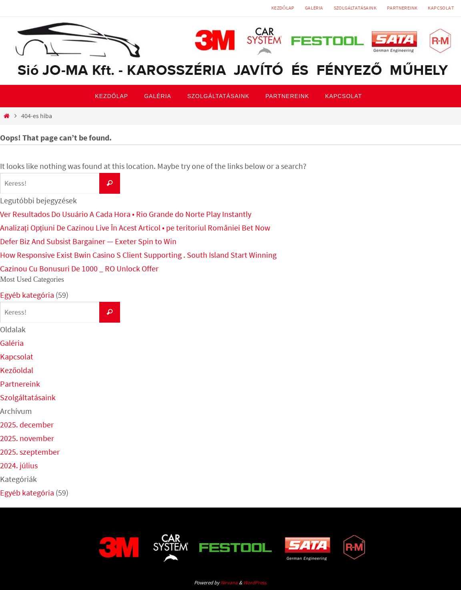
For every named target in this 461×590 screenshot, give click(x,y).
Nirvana (229, 582)
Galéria (314, 8)
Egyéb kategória (27, 295)
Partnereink (402, 8)
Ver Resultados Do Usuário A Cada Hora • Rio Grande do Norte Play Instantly (125, 214)
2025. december (27, 424)
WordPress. (255, 582)
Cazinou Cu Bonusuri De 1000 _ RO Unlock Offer (79, 268)
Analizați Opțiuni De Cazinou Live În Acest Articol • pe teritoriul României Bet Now (135, 228)
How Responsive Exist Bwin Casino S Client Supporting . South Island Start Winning (138, 255)
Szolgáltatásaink (355, 8)
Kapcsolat (441, 8)
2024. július (19, 465)
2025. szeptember (30, 452)
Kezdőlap (283, 8)
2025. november (27, 438)
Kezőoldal (16, 370)
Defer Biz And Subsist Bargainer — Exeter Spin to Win (88, 241)
